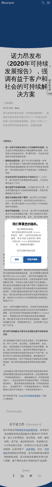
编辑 (17, 260)
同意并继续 (32, 260)
